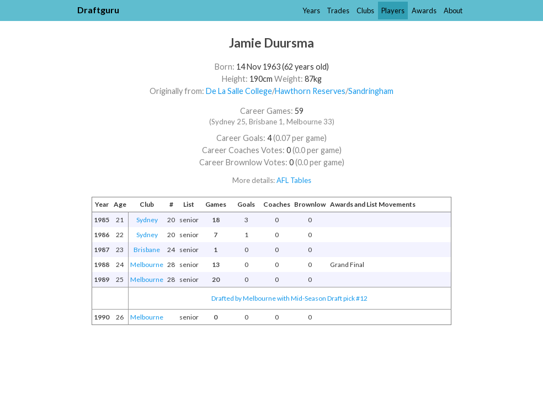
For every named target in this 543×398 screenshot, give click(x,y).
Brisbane (147, 249)
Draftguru (98, 9)
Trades (338, 10)
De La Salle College (239, 91)
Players (392, 10)
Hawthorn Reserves (310, 91)
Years (311, 10)
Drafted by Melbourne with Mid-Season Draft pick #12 (289, 298)
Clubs (365, 10)
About (453, 10)
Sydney (147, 220)
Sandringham (370, 91)
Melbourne (146, 264)
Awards (424, 10)
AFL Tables (293, 180)
